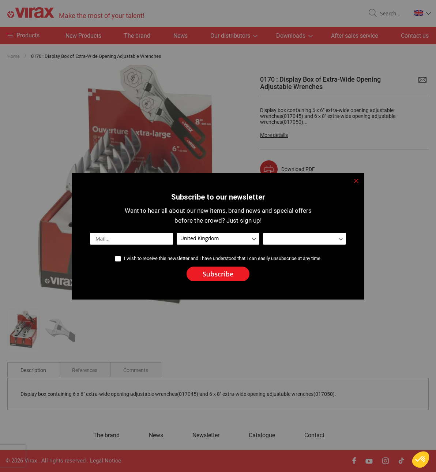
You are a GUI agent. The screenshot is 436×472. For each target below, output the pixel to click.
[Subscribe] (218, 274)
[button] (420, 459)
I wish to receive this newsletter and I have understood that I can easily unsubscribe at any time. (223, 258)
